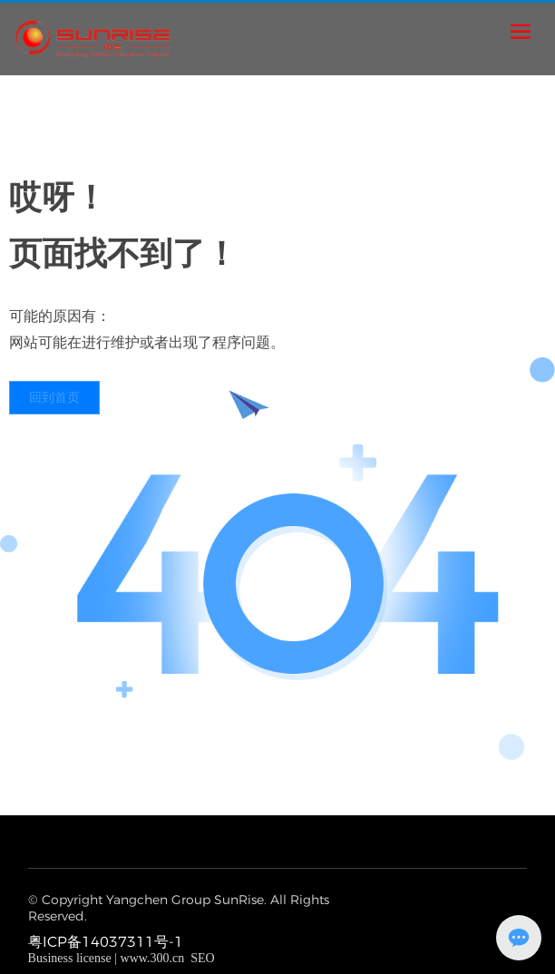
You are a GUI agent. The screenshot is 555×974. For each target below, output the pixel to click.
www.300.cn (153, 958)
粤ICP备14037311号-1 (105, 941)
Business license (70, 958)
